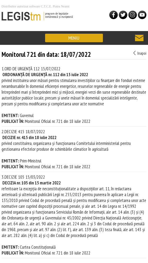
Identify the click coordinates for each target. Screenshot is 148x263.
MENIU (73, 38)
